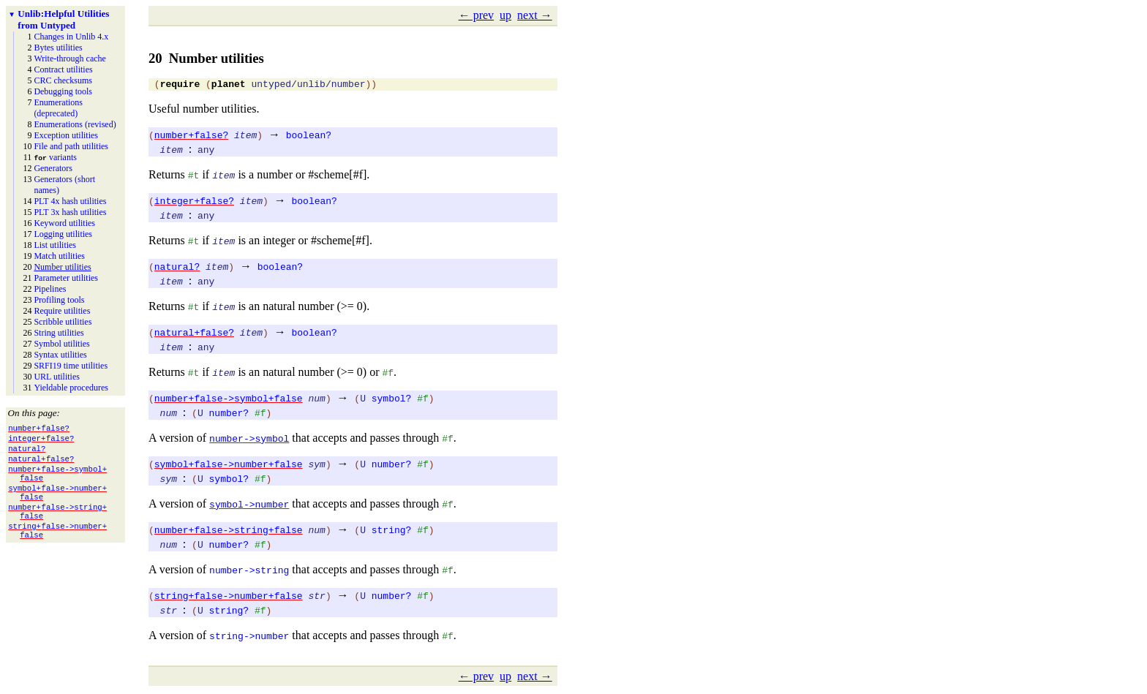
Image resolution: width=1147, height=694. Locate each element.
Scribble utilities (62, 322)
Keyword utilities (64, 223)
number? (229, 414)
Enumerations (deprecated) (58, 107)
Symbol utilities (61, 344)
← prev (476, 15)
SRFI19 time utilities (71, 366)
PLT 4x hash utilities (70, 201)
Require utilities (62, 311)
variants (55, 157)
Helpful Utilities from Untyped (63, 19)
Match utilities (59, 256)
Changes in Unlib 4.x (71, 36)
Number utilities (62, 267)
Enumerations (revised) (75, 124)
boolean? (308, 136)
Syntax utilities (60, 355)
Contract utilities (63, 69)
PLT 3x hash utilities (70, 212)
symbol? (392, 400)
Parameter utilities (66, 278)
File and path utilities (71, 146)
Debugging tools (63, 91)
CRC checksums (63, 80)
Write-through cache (69, 58)
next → (534, 15)
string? (392, 531)
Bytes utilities (58, 47)
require (180, 85)
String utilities (58, 333)
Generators (53, 168)
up (505, 15)
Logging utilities (63, 234)
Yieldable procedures (71, 387)
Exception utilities (66, 135)
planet (228, 85)
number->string (249, 571)
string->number (249, 637)
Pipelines (50, 289)
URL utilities (57, 376)
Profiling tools (59, 300)
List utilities (55, 245)
